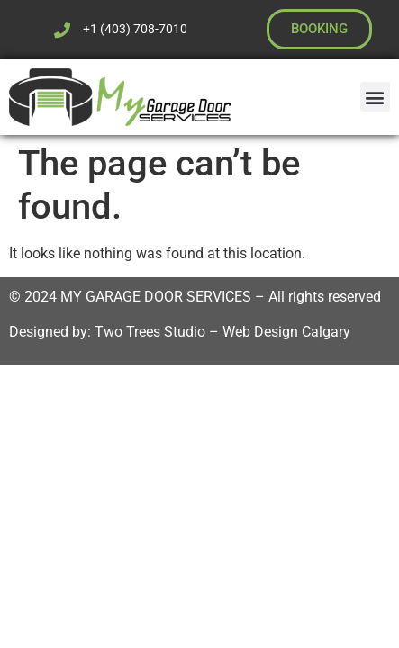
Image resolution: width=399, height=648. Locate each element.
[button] (375, 97)
